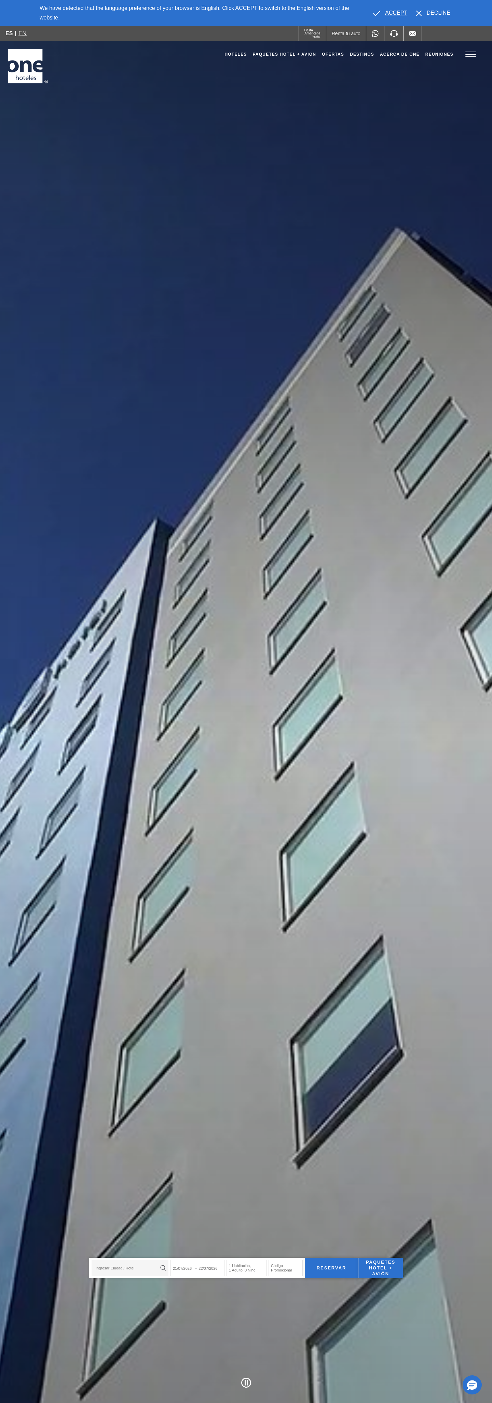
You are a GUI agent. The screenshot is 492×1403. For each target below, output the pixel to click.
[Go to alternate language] (390, 13)
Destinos (362, 54)
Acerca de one (400, 54)
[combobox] (130, 1268)
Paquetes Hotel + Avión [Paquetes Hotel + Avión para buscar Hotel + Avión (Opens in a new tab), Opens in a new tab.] (380, 1268)
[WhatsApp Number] (375, 33)
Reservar (331, 1267)
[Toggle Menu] (470, 54)
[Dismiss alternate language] (433, 13)
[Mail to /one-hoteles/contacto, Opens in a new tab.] (413, 33)
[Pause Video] (246, 1382)
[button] (472, 1384)
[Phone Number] (394, 33)
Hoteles (235, 54)
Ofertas (333, 54)
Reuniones (439, 54)
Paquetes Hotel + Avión (284, 56)
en (22, 33)
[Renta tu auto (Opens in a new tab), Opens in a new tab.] (346, 33)
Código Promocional (281, 1268)
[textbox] (128, 1268)
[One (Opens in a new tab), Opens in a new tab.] (312, 33)
